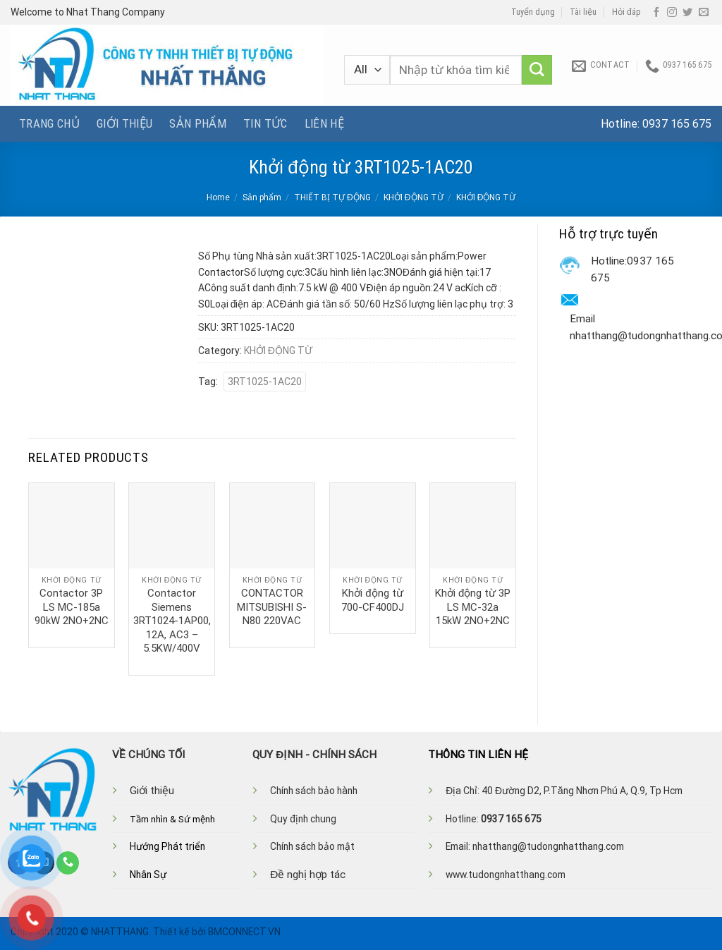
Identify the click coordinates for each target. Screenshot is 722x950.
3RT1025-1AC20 (265, 381)
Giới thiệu (124, 123)
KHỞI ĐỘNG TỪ (413, 197)
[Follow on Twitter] (687, 12)
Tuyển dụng (533, 12)
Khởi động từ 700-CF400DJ (372, 600)
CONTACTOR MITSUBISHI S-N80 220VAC (272, 607)
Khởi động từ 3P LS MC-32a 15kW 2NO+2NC (472, 607)
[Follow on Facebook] (656, 12)
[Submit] (537, 70)
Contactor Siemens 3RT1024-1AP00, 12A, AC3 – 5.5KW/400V (172, 620)
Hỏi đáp (626, 12)
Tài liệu (583, 12)
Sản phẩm (197, 123)
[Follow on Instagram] (672, 12)
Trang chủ (49, 123)
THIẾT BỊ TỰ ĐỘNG (332, 197)
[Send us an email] (704, 12)
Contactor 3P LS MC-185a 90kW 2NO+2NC (72, 607)
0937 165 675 (676, 123)
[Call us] (67, 862)
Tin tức (265, 123)
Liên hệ (324, 123)
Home (218, 197)
